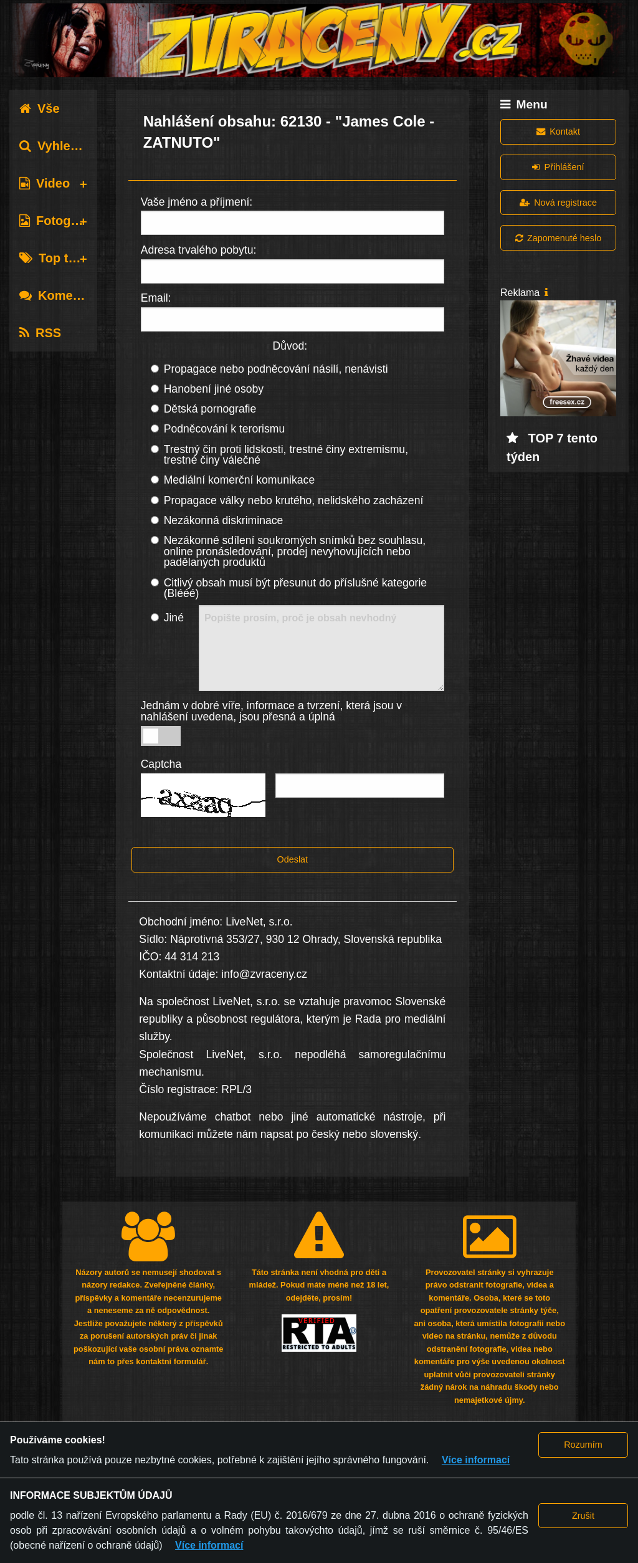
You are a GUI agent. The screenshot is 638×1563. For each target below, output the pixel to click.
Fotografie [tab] (58, 220)
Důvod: (289, 346)
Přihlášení (558, 167)
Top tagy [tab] (54, 258)
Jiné (174, 617)
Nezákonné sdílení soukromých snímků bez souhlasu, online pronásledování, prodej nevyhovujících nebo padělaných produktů (295, 551)
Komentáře (61, 295)
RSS (40, 333)
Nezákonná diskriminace (223, 520)
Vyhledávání (64, 146)
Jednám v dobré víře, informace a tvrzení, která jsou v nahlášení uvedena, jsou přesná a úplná (271, 711)
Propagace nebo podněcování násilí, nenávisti (276, 369)
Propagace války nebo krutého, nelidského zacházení (294, 500)
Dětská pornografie (210, 409)
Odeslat (292, 859)
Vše (39, 108)
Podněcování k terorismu (224, 429)
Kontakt (558, 131)
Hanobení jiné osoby (214, 389)
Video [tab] (44, 183)
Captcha (161, 764)
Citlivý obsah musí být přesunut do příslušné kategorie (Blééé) (295, 588)
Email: (156, 298)
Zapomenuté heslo (558, 238)
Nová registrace (558, 203)
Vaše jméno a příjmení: (197, 202)
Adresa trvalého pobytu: (199, 250)
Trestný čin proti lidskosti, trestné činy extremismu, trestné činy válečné (286, 455)
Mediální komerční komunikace (239, 480)
